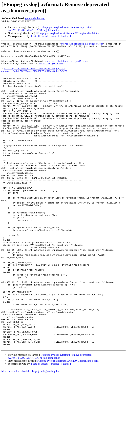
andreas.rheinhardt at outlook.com (82, 44)
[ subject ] (55, 36)
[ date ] (35, 36)
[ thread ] (44, 36)
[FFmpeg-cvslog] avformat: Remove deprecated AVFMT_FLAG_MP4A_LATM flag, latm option (49, 28)
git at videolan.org (35, 18)
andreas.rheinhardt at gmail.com (66, 65)
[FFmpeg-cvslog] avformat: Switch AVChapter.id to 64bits (67, 33)
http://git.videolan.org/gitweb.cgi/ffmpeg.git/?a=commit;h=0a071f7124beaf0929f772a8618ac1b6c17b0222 (34, 75)
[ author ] (66, 36)
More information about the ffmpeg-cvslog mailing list (30, 432)
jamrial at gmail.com (50, 68)
